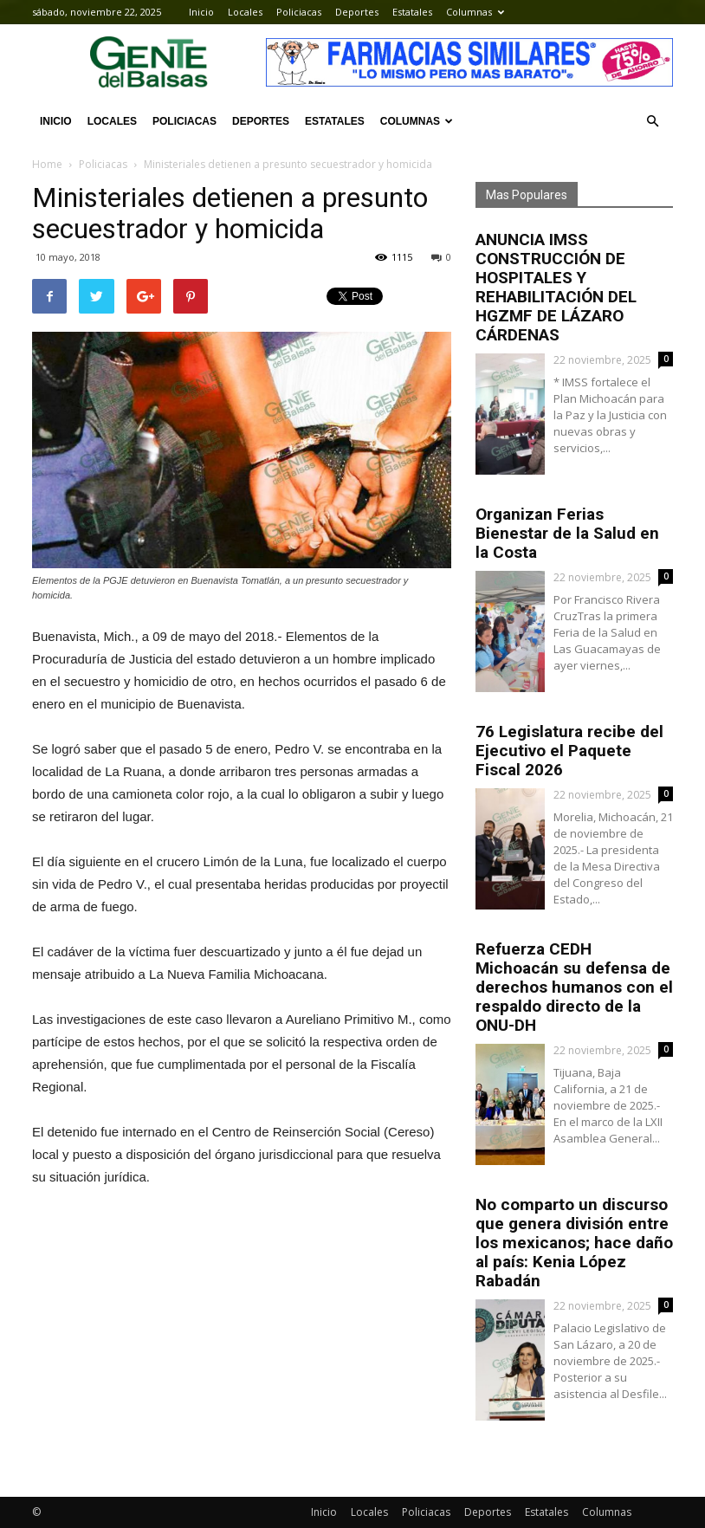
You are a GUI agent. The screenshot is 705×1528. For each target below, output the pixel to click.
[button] (652, 121)
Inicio (201, 11)
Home (47, 164)
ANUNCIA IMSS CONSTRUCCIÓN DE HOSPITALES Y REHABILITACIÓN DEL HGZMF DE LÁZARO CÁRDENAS (556, 287)
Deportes (356, 11)
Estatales (412, 11)
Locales (245, 11)
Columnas (475, 11)
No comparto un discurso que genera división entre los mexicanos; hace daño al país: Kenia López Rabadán (574, 1243)
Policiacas (298, 11)
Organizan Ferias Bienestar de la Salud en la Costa (567, 533)
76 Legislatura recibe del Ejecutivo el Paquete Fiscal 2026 (569, 751)
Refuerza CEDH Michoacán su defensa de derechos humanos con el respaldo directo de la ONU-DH (574, 987)
